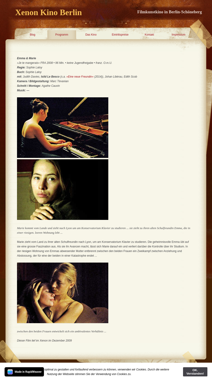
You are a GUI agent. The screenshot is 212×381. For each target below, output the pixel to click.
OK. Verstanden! (195, 371)
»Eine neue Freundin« (80, 76)
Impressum (178, 34)
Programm (61, 34)
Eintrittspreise (120, 34)
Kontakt (149, 34)
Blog (32, 34)
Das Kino (91, 34)
